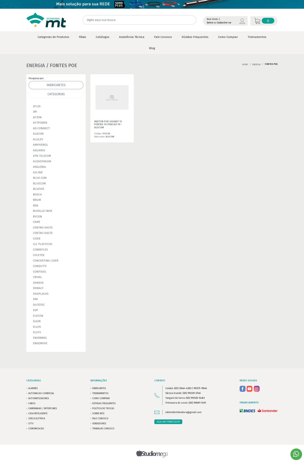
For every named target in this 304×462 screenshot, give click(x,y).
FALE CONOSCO (100, 418)
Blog (152, 48)
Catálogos (102, 37)
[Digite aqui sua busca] (139, 20)
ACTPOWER (40, 122)
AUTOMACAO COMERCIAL (41, 393)
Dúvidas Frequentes (195, 37)
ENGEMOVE (40, 343)
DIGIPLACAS (40, 293)
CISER (36, 238)
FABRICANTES (99, 388)
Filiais (82, 37)
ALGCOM (38, 133)
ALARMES (33, 388)
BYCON (37, 216)
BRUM (37, 200)
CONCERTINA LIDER (45, 260)
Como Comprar (228, 37)
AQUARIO (39, 150)
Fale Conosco (163, 37)
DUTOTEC (39, 304)
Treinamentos (257, 37)
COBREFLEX (40, 249)
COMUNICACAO (36, 428)
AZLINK (38, 172)
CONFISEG (39, 271)
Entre (210, 22)
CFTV (31, 423)
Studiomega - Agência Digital (152, 453)
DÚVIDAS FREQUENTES (104, 403)
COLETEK (38, 255)
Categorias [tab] (56, 94)
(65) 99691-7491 (197, 402)
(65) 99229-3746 (192, 393)
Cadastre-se (224, 22)
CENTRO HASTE (43, 227)
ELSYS (37, 332)
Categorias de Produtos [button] (53, 37)
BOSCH (37, 194)
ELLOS (37, 327)
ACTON (37, 117)
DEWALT (38, 288)
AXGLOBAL (39, 167)
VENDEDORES (99, 423)
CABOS (31, 403)
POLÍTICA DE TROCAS (103, 408)
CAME (36, 222)
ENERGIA (256, 64)
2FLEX (37, 106)
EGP (35, 310)
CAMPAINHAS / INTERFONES (42, 408)
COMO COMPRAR (101, 398)
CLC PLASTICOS (42, 244)
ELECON (38, 315)
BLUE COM (40, 178)
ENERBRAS (40, 338)
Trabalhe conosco (103, 428)
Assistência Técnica (131, 37)
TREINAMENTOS (100, 393)
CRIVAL (37, 277)
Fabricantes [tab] (56, 85)
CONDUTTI (40, 266)
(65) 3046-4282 (183, 388)
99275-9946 (200, 388)
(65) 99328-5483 (195, 397)
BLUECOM (39, 183)
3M (35, 111)
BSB (35, 205)
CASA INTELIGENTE (38, 413)
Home (245, 64)
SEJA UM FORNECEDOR (168, 421)
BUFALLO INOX (42, 211)
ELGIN (37, 321)
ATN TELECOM (42, 155)
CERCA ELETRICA (36, 418)
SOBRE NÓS (98, 413)
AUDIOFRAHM (42, 161)
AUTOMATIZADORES (38, 398)
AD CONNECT (41, 128)
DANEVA (38, 282)
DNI (35, 299)
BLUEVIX (38, 189)
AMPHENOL (40, 144)
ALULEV (38, 139)
